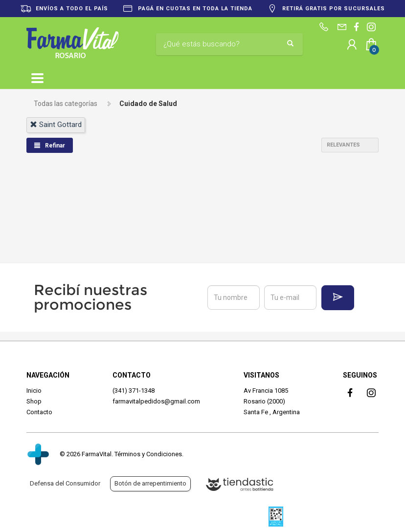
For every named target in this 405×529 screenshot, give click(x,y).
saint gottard (56, 124)
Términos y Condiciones (148, 454)
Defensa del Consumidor (65, 483)
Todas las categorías (65, 103)
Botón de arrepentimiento (150, 483)
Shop (34, 401)
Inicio (34, 390)
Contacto (39, 412)
